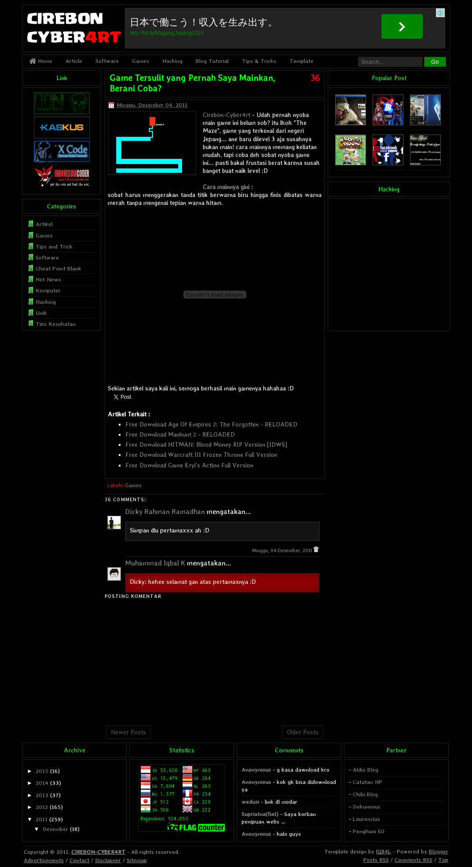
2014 (42, 783)
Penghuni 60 (368, 831)
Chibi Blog (365, 794)
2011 (42, 819)
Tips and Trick (54, 246)
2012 (42, 807)
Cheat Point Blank (58, 268)
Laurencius (366, 819)
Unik (41, 313)
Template (301, 61)
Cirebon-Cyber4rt (226, 114)
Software (107, 61)
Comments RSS (413, 859)
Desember (55, 829)
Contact (79, 860)
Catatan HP (367, 782)
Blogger (438, 851)
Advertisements (44, 860)
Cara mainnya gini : (228, 186)
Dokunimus (367, 806)
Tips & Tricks (259, 61)
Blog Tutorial (212, 61)
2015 (42, 771)
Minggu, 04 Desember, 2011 (282, 551)
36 (315, 78)
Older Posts (302, 732)
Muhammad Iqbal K (155, 563)
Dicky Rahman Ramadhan (165, 511)
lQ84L (383, 851)
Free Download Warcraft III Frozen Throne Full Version (201, 454)
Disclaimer (108, 860)
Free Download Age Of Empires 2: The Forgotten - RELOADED (211, 424)
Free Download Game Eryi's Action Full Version (189, 465)
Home (40, 61)
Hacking (172, 61)
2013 (42, 795)
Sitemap (137, 860)
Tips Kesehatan (56, 324)
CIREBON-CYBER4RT (98, 852)
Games (140, 61)
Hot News (48, 279)
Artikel (44, 224)
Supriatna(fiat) (259, 814)
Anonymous (256, 769)
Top (443, 859)
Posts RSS (376, 859)
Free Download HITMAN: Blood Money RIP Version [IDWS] (206, 444)
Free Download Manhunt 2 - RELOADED (180, 434)
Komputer (48, 290)
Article (74, 61)
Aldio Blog (365, 769)
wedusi (250, 801)
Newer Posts (128, 732)
